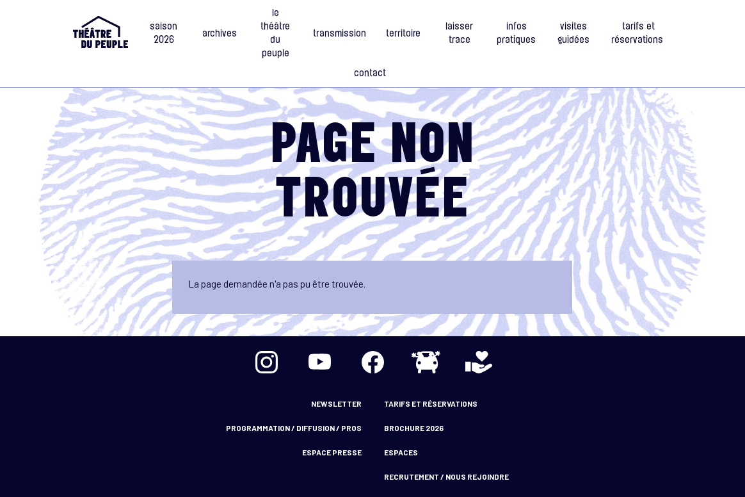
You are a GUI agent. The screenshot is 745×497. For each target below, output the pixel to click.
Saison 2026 (163, 33)
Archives (219, 34)
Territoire (403, 34)
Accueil (100, 32)
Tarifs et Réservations (638, 33)
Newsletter (336, 403)
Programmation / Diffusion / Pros (294, 427)
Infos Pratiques (516, 33)
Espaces (401, 452)
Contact (370, 74)
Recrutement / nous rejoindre (446, 476)
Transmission (339, 34)
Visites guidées (573, 33)
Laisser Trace (459, 33)
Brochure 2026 (414, 427)
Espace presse (332, 452)
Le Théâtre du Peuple (275, 34)
